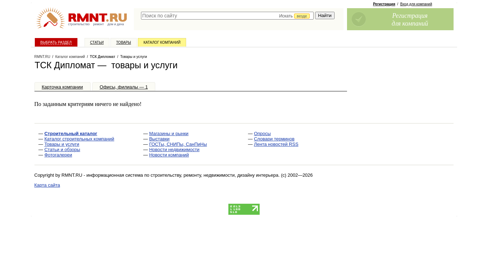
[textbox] (227, 16)
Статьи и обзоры (62, 149)
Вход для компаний (416, 4)
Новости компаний (169, 155)
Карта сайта (47, 185)
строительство (79, 24)
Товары (123, 42)
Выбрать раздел (56, 42)
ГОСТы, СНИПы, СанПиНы (178, 144)
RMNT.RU (42, 57)
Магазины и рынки (169, 133)
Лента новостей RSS (276, 144)
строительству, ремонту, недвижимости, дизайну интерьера (214, 175)
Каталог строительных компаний (79, 139)
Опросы (262, 133)
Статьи (97, 42)
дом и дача (115, 24)
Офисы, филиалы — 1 (124, 87)
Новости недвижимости (174, 149)
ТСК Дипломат (102, 57)
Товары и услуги (61, 144)
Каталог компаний (161, 42)
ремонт (98, 24)
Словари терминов (274, 139)
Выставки (159, 139)
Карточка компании (62, 87)
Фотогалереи (58, 155)
